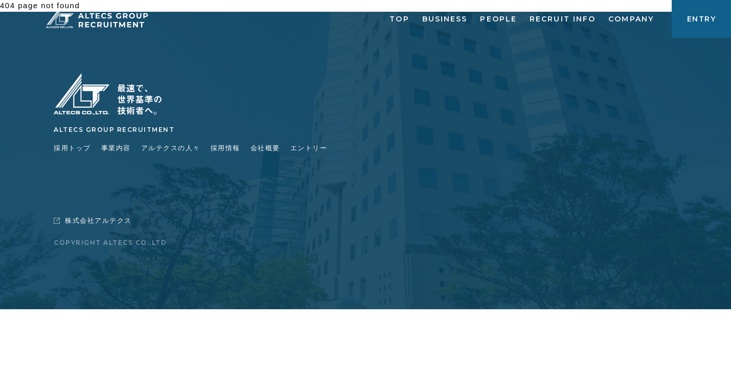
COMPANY (631, 19)
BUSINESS (445, 19)
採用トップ (72, 148)
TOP (399, 19)
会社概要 (265, 148)
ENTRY (701, 19)
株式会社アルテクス (93, 220)
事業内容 (116, 148)
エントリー (309, 148)
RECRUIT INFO (563, 19)
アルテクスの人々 (170, 148)
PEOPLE (498, 19)
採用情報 (225, 148)
